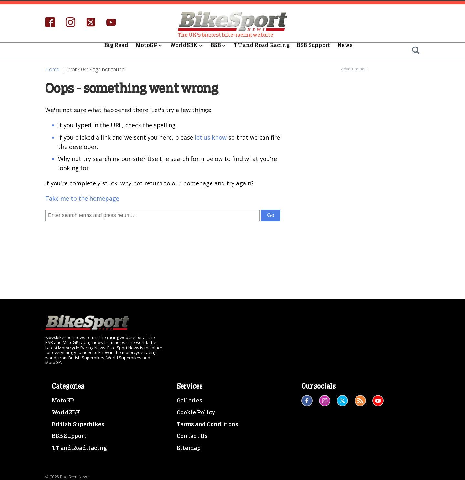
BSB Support (313, 49)
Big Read (116, 49)
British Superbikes (78, 425)
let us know (211, 137)
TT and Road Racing (262, 49)
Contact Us (192, 436)
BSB (219, 50)
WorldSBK (186, 50)
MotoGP (149, 50)
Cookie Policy (196, 413)
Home (52, 69)
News (345, 49)
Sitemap (189, 448)
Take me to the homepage (82, 198)
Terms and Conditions (207, 425)
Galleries (189, 401)
